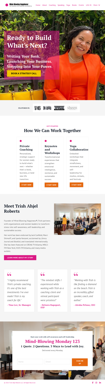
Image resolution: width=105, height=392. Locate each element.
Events (81, 5)
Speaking (61, 5)
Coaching (52, 5)
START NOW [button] (26, 185)
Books (74, 5)
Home (38, 5)
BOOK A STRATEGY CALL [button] (24, 73)
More (96, 5)
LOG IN (88, 5)
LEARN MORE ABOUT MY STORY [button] (20, 257)
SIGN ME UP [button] (79, 362)
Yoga (68, 5)
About (44, 5)
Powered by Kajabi (95, 387)
